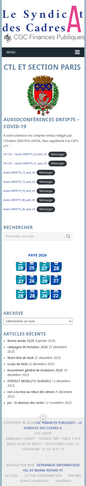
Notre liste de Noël (20, 358)
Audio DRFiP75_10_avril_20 (19, 190)
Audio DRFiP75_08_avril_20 (19, 200)
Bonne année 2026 (20, 341)
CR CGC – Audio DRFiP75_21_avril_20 (25, 163)
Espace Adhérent (34, 481)
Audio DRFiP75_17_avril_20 (19, 172)
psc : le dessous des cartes (25, 403)
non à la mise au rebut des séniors (31, 392)
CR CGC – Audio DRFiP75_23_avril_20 (25, 154)
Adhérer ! (64, 481)
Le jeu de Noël (17, 364)
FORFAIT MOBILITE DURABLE (29, 381)
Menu (10, 52)
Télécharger (57, 154)
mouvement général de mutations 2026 (35, 370)
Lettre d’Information (43, 475)
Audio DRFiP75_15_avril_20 (19, 181)
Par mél (74, 475)
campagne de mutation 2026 (27, 347)
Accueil (11, 475)
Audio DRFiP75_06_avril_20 (19, 209)
